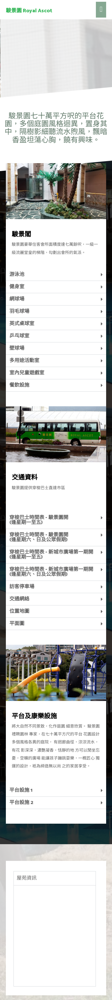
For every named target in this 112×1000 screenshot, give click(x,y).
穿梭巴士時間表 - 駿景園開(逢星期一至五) (38, 488)
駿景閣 (21, 203)
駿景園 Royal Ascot (29, 10)
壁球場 (16, 317)
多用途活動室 (24, 329)
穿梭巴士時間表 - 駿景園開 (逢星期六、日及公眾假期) (38, 505)
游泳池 (16, 243)
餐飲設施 (19, 353)
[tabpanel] (54, 904)
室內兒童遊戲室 (26, 341)
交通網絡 (19, 567)
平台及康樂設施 (34, 685)
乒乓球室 (19, 304)
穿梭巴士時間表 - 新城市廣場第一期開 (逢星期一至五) (51, 523)
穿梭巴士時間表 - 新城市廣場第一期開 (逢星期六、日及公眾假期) (51, 540)
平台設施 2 (21, 771)
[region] (56, 33)
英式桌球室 (21, 292)
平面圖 (16, 592)
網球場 (16, 267)
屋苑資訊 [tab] (27, 846)
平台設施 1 (21, 759)
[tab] (56, 243)
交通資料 (25, 446)
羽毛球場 (19, 280)
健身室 (16, 255)
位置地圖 (19, 580)
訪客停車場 (21, 555)
